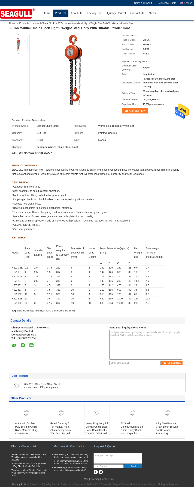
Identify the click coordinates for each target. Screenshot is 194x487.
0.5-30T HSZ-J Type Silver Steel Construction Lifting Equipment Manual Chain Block (42, 387)
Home (46, 13)
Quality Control (116, 13)
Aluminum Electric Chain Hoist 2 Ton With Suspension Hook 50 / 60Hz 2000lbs (28, 457)
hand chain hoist (25, 311)
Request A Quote (166, 3)
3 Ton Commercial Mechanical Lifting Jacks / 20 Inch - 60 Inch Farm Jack (71, 462)
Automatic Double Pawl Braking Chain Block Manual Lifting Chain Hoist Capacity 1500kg (26, 430)
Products (60, 13)
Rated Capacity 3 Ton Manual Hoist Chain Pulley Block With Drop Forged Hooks (60, 430)
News (152, 13)
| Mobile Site (107, 479)
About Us (76, 13)
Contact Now (137, 110)
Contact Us (137, 13)
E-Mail (85, 479)
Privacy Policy (20, 484)
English (189, 3)
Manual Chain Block (44, 23)
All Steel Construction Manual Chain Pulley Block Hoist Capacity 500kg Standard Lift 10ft (132, 432)
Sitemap (94, 479)
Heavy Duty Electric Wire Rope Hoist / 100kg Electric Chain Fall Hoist (29, 465)
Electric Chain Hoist (23, 446)
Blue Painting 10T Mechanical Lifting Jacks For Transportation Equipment (71, 455)
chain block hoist (42, 311)
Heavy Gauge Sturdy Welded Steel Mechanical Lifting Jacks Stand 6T (70, 468)
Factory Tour (95, 13)
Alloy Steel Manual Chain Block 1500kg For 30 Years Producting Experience (167, 430)
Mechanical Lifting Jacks (69, 446)
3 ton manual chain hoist (63, 311)
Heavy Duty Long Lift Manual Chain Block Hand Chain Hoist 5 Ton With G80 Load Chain (97, 430)
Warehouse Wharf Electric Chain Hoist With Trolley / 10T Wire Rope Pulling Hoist (29, 473)
